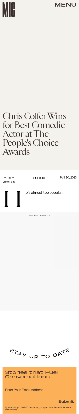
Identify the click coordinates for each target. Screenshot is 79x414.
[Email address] (39, 389)
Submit (66, 401)
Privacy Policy (11, 410)
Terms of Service (61, 407)
